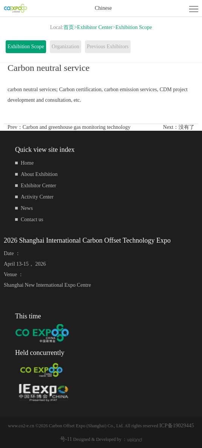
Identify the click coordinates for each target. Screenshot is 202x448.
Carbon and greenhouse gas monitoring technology (77, 127)
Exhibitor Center (95, 27)
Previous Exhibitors (108, 46)
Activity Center (37, 197)
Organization (65, 46)
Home (27, 163)
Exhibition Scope (134, 27)
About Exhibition (39, 174)
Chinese (103, 8)
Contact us (32, 219)
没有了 (186, 127)
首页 (70, 27)
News (27, 208)
